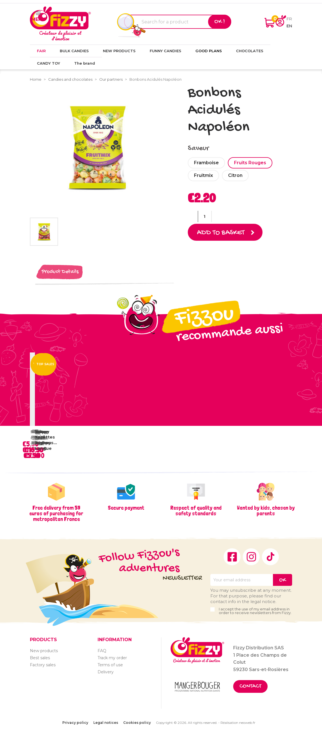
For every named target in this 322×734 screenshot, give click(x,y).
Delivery (106, 671)
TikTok (270, 556)
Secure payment (126, 507)
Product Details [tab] (60, 271)
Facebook (232, 556)
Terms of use (110, 664)
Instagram (251, 556)
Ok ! (219, 21)
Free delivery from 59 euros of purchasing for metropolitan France (56, 513)
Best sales (40, 657)
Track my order (112, 657)
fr (289, 18)
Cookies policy (137, 722)
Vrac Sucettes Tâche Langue (45, 440)
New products (44, 650)
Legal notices (105, 722)
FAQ (102, 650)
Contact (250, 686)
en (289, 26)
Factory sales (43, 664)
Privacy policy (75, 722)
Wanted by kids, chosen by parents (266, 510)
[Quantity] (205, 216)
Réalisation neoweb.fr (237, 722)
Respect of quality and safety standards (196, 510)
